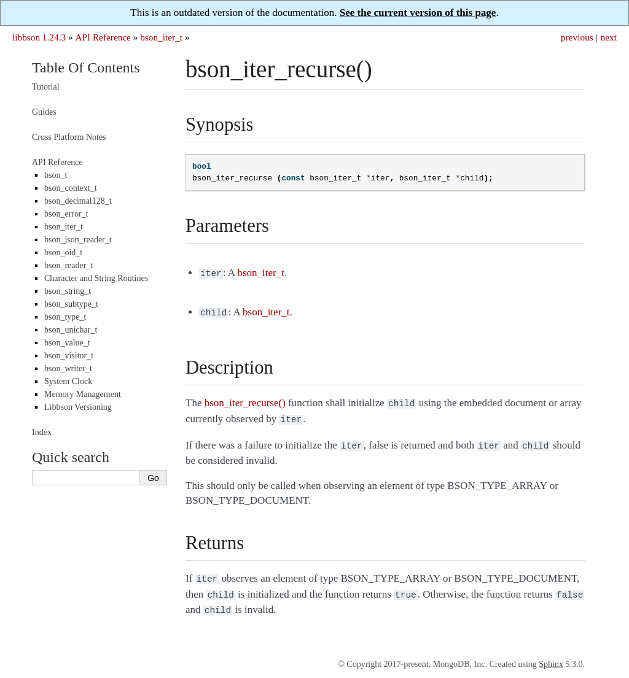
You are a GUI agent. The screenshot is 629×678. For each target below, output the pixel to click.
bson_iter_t (161, 37)
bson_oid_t (63, 252)
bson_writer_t (68, 368)
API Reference (102, 37)
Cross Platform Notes (69, 137)
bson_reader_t (68, 265)
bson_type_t (65, 317)
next (609, 37)
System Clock (68, 381)
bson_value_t (67, 342)
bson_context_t (70, 188)
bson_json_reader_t (78, 239)
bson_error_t (66, 213)
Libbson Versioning (78, 407)
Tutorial (46, 86)
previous (577, 37)
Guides (44, 112)
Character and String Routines (96, 278)
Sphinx (551, 654)
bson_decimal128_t (78, 201)
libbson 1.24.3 (39, 37)
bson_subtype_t (71, 304)
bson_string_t (67, 291)
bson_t (55, 175)
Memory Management (82, 394)
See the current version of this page (418, 12)
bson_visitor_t (68, 355)
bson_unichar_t (70, 329)
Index (42, 432)
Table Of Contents (86, 67)
